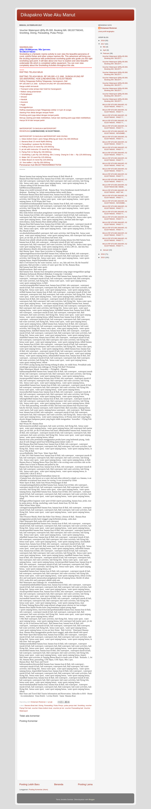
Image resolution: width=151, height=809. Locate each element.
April (105, 50)
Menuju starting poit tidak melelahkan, (35, 118)
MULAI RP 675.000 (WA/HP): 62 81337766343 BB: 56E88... (114, 186)
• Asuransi (24, 102)
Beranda (58, 784)
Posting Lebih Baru (29, 784)
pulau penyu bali (70, 705)
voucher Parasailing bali (74, 708)
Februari (106, 53)
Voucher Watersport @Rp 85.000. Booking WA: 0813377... (115, 57)
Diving (40, 705)
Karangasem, (58, 81)
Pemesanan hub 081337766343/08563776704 (40, 165)
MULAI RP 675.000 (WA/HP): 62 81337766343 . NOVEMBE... (114, 132)
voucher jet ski (58, 708)
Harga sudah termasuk (29, 86)
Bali (65, 81)
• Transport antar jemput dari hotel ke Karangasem (40, 89)
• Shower (23, 97)
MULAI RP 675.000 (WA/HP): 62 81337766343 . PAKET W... (114, 164)
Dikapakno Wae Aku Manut (48, 14)
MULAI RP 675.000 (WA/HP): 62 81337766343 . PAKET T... (114, 106)
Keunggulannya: (26, 107)
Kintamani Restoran (109, 28)
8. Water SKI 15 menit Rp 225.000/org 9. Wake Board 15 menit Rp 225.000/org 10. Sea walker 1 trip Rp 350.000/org (36, 160)
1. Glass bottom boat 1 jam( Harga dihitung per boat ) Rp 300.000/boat (49, 139)
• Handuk (23, 99)
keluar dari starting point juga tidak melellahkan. (71, 118)
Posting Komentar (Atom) (38, 789)
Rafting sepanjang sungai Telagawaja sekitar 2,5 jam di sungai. (46, 110)
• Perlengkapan (26, 94)
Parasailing (48, 705)
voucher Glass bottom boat (42, 708)
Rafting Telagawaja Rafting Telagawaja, (36, 81)
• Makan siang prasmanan (30, 92)
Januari (106, 250)
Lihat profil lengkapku (106, 31)
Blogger (92, 799)
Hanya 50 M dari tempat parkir (32, 120)
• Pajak (22, 105)
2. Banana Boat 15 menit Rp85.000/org (36, 142)
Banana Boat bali (31, 705)
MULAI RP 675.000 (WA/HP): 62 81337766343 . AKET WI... (114, 191)
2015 (103, 257)
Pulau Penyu (58, 705)
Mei (104, 47)
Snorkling (81, 705)
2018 (103, 40)
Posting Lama (85, 784)
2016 (103, 254)
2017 (103, 44)
